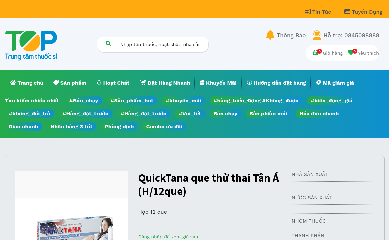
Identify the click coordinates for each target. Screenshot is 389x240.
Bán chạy (225, 113)
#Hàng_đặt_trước (85, 113)
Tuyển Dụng (363, 12)
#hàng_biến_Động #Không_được (255, 100)
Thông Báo (291, 35)
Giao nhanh (23, 126)
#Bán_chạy (83, 100)
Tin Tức (319, 12)
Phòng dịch (119, 126)
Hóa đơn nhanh (319, 113)
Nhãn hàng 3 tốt (72, 126)
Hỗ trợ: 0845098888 (351, 35)
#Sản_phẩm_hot (132, 100)
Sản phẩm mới (268, 113)
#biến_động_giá (331, 100)
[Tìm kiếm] (108, 43)
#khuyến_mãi (183, 100)
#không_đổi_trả (29, 113)
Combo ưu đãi (164, 126)
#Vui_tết (190, 113)
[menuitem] (26, 83)
